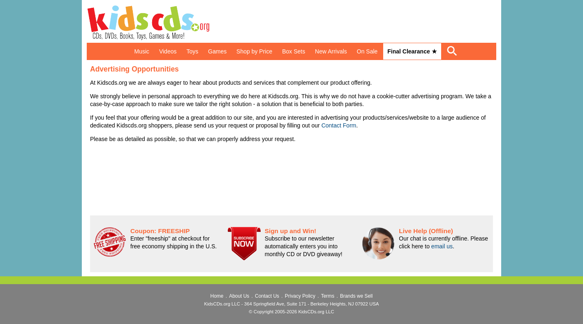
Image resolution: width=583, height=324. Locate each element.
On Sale (367, 51)
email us (442, 246)
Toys (192, 51)
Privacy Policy (300, 296)
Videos (168, 51)
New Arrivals (331, 51)
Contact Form (339, 125)
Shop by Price (254, 51)
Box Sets (293, 51)
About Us (239, 296)
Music (141, 51)
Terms (327, 296)
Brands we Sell (356, 296)
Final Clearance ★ (412, 51)
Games (217, 51)
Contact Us (267, 296)
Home (217, 296)
